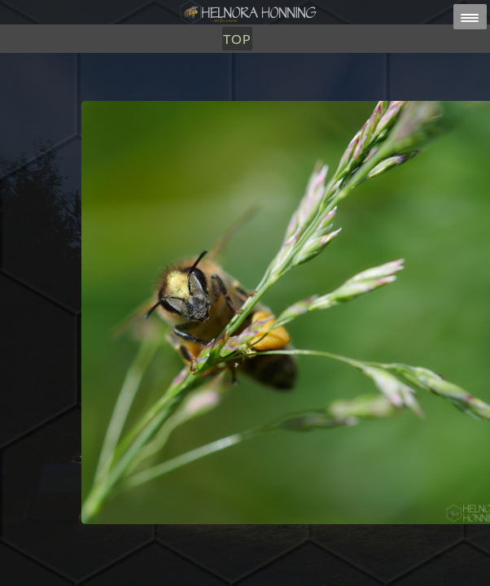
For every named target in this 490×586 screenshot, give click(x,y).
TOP (237, 38)
